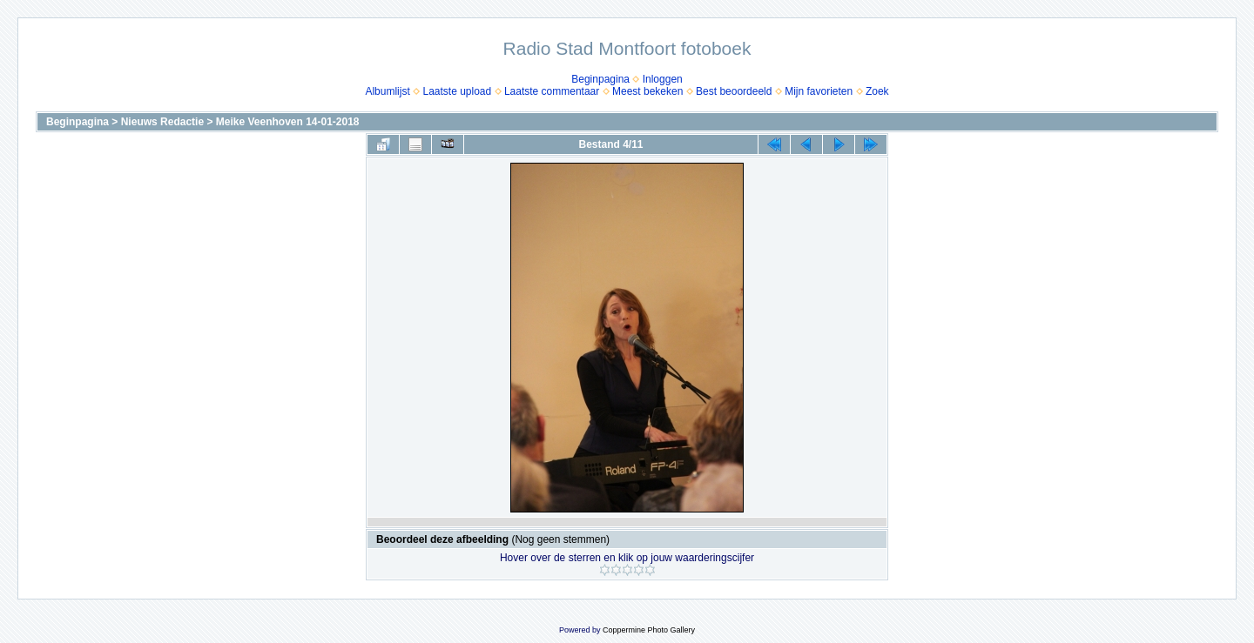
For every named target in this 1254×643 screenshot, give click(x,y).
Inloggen (663, 79)
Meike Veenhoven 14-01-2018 (288, 122)
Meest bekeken (647, 91)
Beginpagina (600, 79)
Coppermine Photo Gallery (649, 630)
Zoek (877, 91)
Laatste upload (456, 91)
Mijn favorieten (819, 91)
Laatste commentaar (551, 91)
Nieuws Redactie (162, 122)
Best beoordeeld (734, 91)
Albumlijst (387, 91)
